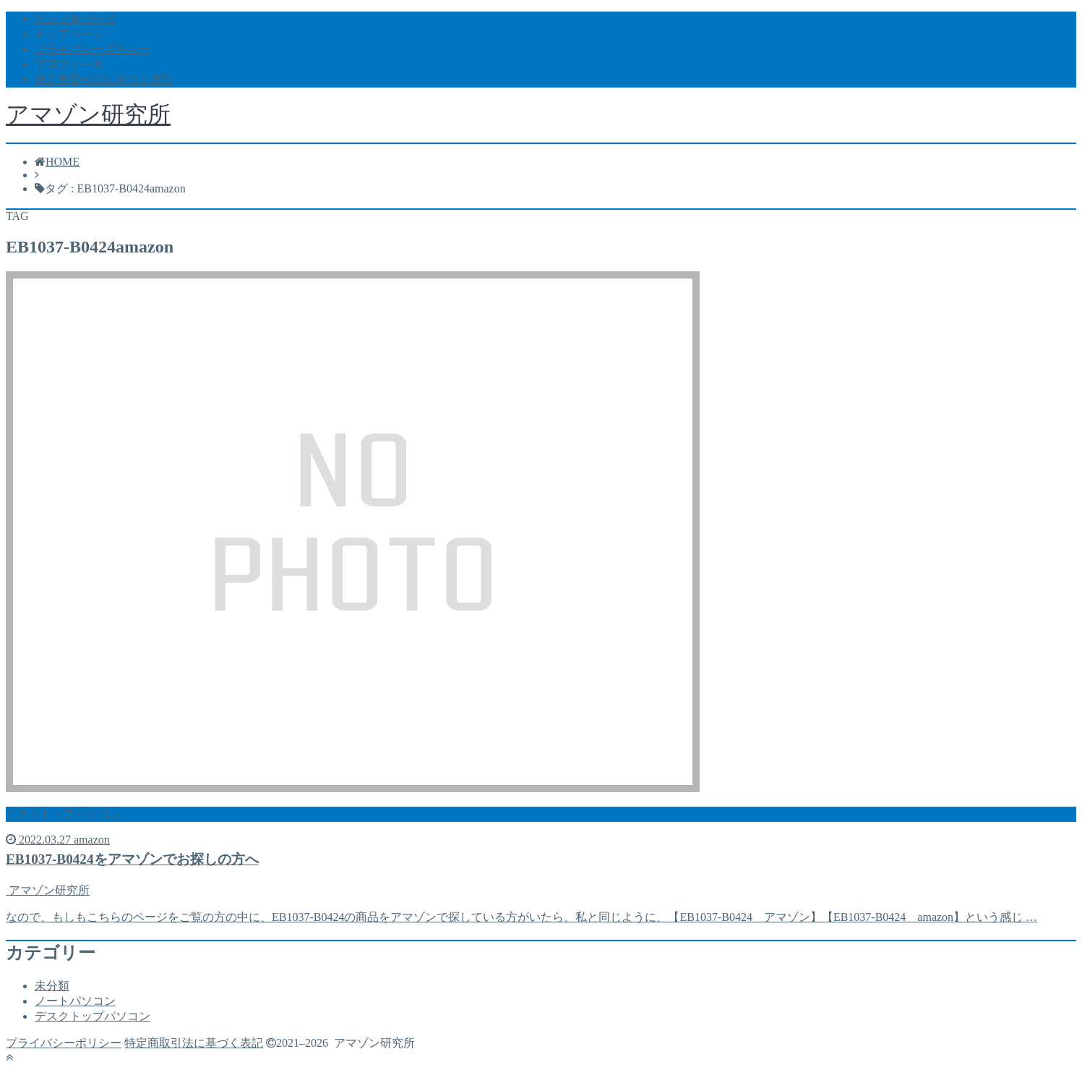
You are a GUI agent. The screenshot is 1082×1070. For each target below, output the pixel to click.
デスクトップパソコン (92, 1016)
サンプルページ (75, 18)
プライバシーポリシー (92, 49)
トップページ (69, 33)
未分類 (52, 986)
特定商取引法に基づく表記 (104, 79)
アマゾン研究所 (88, 114)
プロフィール (69, 64)
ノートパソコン (75, 1001)
